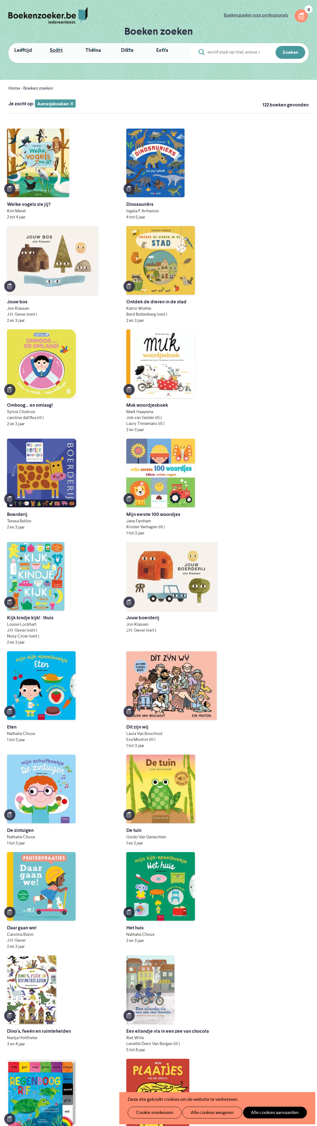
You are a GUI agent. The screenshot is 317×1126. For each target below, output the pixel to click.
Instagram (304, 1009)
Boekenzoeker (48, 15)
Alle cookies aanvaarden (266, 1112)
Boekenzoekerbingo (131, 1012)
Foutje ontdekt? (127, 1039)
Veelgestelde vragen (131, 1030)
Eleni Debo (152, 1080)
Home (14, 87)
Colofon (186, 1021)
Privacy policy (295, 984)
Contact (186, 1030)
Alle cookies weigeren (206, 1112)
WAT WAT (161, 1072)
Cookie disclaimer (291, 991)
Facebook (295, 1009)
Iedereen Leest (192, 1056)
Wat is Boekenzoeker (132, 985)
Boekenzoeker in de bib (135, 1003)
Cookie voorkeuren (152, 1112)
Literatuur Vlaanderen (132, 1064)
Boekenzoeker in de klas (135, 994)
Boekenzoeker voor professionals (256, 15)
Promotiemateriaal (129, 1021)
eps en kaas (253, 1080)
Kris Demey (202, 1080)
